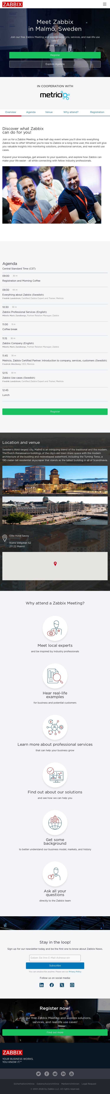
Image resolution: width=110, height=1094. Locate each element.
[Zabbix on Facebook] (46, 1073)
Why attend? (70, 112)
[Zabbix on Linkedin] (63, 1073)
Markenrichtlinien (70, 1084)
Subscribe (55, 966)
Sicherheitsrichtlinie (24, 1084)
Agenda (31, 112)
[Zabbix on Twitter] (38, 1073)
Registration (97, 112)
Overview (10, 112)
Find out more (55, 1032)
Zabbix (12, 4)
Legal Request (89, 1084)
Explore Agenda (55, 64)
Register (55, 55)
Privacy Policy (75, 972)
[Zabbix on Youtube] (71, 1073)
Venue (48, 112)
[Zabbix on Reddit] (55, 1073)
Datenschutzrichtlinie (48, 1084)
